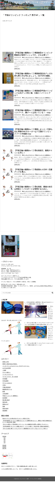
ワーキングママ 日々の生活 (10, 376)
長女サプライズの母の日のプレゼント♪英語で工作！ (16, 418)
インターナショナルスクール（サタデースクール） (16, 366)
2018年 (4, 446)
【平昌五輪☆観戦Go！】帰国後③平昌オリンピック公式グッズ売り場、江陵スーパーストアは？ (33, 93)
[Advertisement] (14, 35)
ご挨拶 (4, 370)
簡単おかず (5, 404)
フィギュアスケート (29, 57)
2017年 (4, 448)
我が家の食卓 (6, 400)
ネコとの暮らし (7, 372)
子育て (4, 385)
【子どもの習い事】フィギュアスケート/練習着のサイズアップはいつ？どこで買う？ (25, 428)
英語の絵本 (5, 408)
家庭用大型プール (7, 389)
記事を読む (17, 68)
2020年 (4, 436)
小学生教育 (5, 393)
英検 (4, 406)
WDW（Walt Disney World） (10, 364)
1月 (5, 442)
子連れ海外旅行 (7, 387)
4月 (5, 439)
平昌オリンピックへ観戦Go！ (43, 57)
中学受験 (5, 378)
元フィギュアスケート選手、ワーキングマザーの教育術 (26, 3)
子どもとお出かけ (7, 383)
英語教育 (5, 410)
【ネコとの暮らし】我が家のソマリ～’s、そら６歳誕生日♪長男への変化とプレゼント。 (26, 424)
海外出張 (5, 402)
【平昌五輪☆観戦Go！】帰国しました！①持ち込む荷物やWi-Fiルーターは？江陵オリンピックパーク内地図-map (33, 131)
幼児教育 (5, 398)
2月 (5, 441)
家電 (4, 391)
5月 (5, 438)
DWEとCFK (6, 361)
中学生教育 (5, 381)
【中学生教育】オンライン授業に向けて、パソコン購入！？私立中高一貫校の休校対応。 (26, 426)
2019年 (4, 445)
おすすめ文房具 (7, 368)
